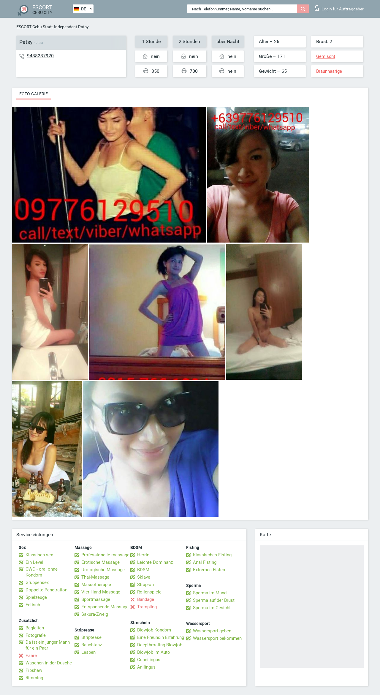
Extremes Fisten (209, 569)
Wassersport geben (212, 631)
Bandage (145, 599)
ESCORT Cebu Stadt (34, 26)
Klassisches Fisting (212, 555)
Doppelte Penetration (46, 590)
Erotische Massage (100, 562)
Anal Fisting (204, 562)
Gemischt (325, 56)
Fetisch (33, 604)
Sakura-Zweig (94, 614)
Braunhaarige (329, 71)
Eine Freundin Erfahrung (160, 637)
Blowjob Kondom (154, 630)
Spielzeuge (36, 597)
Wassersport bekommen (217, 638)
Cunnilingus (148, 659)
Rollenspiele (149, 592)
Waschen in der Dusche (49, 663)
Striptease (91, 637)
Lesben (88, 652)
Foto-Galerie (33, 93)
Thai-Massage (95, 577)
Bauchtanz (91, 644)
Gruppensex (37, 582)
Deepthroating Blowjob (159, 644)
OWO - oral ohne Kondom (42, 572)
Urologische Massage (103, 569)
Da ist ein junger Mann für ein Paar (48, 645)
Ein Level (34, 562)
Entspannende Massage (105, 606)
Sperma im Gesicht (212, 607)
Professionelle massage (105, 555)
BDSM (143, 569)
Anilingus (146, 667)
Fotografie (36, 635)
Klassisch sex (39, 555)
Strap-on (145, 584)
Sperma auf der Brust (214, 600)
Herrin (143, 555)
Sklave (143, 577)
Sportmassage (95, 599)
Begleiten (35, 628)
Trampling (147, 606)
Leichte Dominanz (155, 562)
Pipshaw (34, 670)
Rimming (34, 677)
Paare (31, 655)
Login (339, 8)
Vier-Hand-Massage (100, 592)
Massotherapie (96, 584)
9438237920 (40, 55)
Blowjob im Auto (153, 652)
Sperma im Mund (210, 593)
